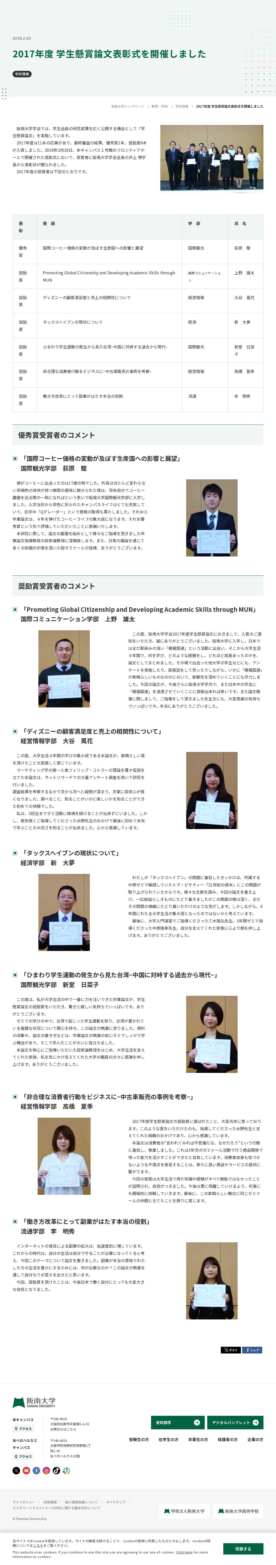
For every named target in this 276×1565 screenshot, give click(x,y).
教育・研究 (160, 106)
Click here (184, 1552)
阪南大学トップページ (127, 106)
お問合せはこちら (63, 1429)
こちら (38, 1545)
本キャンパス (23, 1419)
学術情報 (22, 73)
